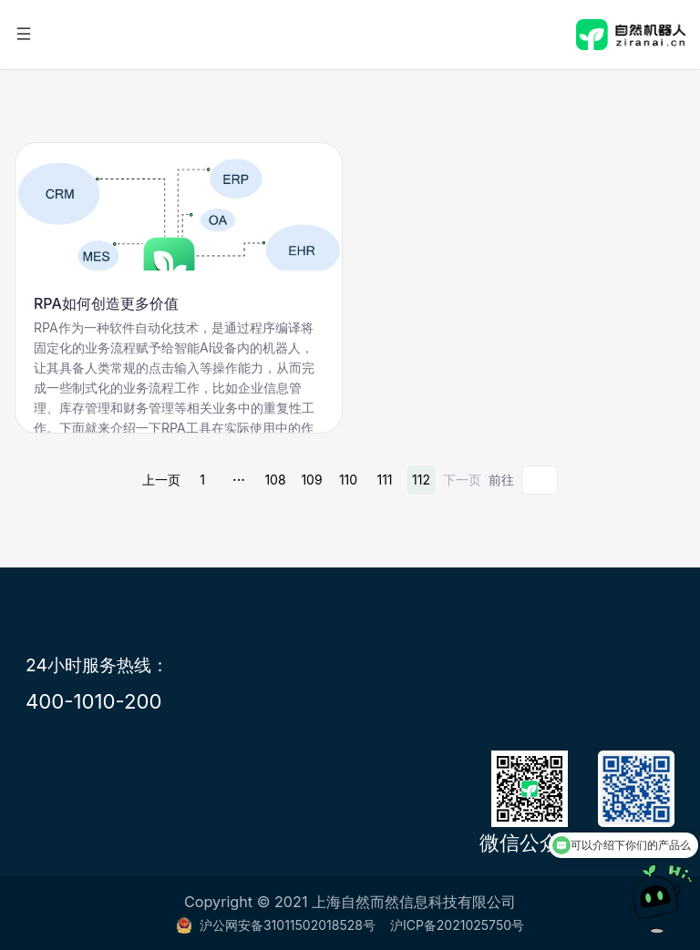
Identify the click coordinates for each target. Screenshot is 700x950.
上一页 (161, 479)
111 (384, 479)
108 (274, 479)
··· (238, 480)
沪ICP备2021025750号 (457, 925)
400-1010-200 (94, 701)
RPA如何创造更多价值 (106, 303)
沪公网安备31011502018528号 (276, 925)
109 (311, 479)
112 (421, 479)
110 (348, 479)
